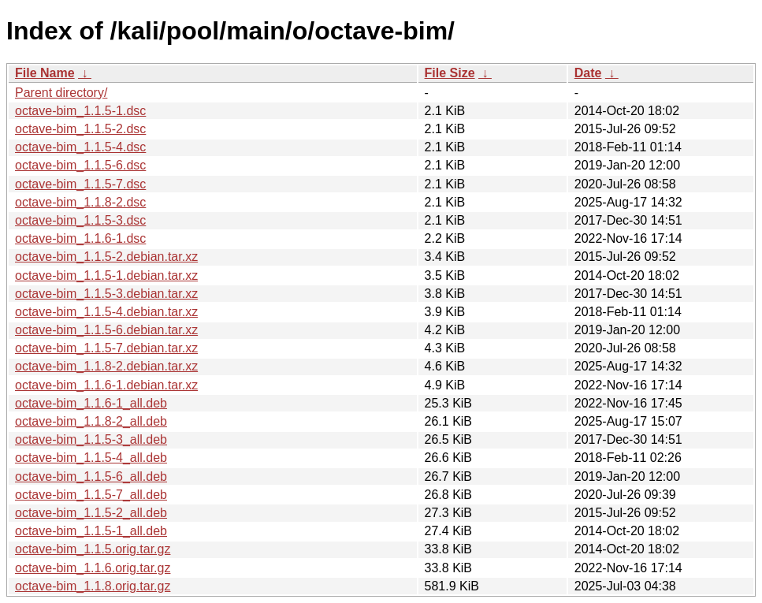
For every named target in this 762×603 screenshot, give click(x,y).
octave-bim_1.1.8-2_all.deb (91, 421)
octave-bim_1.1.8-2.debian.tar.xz (106, 366)
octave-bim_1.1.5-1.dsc (80, 110)
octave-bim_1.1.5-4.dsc (80, 147)
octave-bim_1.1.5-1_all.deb (91, 531)
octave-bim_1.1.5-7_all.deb (91, 494)
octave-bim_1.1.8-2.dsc (80, 202)
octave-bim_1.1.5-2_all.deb (91, 512)
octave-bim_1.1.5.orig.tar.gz (92, 549)
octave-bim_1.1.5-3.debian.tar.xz (106, 293)
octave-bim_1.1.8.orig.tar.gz (92, 586)
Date (588, 73)
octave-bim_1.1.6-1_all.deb (91, 403)
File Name (45, 73)
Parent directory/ (61, 92)
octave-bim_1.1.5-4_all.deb (91, 457)
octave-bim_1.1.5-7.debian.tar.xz (106, 348)
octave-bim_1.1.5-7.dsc (80, 184)
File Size (450, 73)
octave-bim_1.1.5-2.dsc (80, 129)
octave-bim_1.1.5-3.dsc (80, 220)
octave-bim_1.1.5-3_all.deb (91, 439)
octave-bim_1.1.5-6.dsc (80, 165)
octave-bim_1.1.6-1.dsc (80, 238)
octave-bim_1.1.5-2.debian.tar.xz (106, 256)
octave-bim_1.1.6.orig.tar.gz (92, 568)
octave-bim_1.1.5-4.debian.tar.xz (106, 311)
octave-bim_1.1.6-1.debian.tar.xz (106, 385)
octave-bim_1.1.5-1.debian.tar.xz (106, 275)
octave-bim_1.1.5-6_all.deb (91, 476)
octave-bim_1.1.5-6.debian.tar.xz (106, 330)
